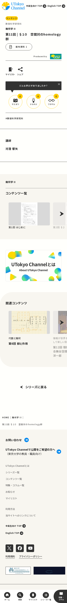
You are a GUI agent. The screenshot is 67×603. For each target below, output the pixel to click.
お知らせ (10, 491)
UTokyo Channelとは (17, 465)
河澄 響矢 (12, 149)
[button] (15, 102)
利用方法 (10, 509)
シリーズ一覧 (12, 472)
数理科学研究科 (14, 23)
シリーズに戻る (33, 387)
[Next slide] (62, 214)
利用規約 (10, 556)
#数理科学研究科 (15, 118)
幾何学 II (11, 28)
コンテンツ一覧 (14, 479)
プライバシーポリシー (30, 556)
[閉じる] (59, 84)
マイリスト (11, 498)
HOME (5, 417)
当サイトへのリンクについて (21, 515)
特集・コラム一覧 (15, 485)
